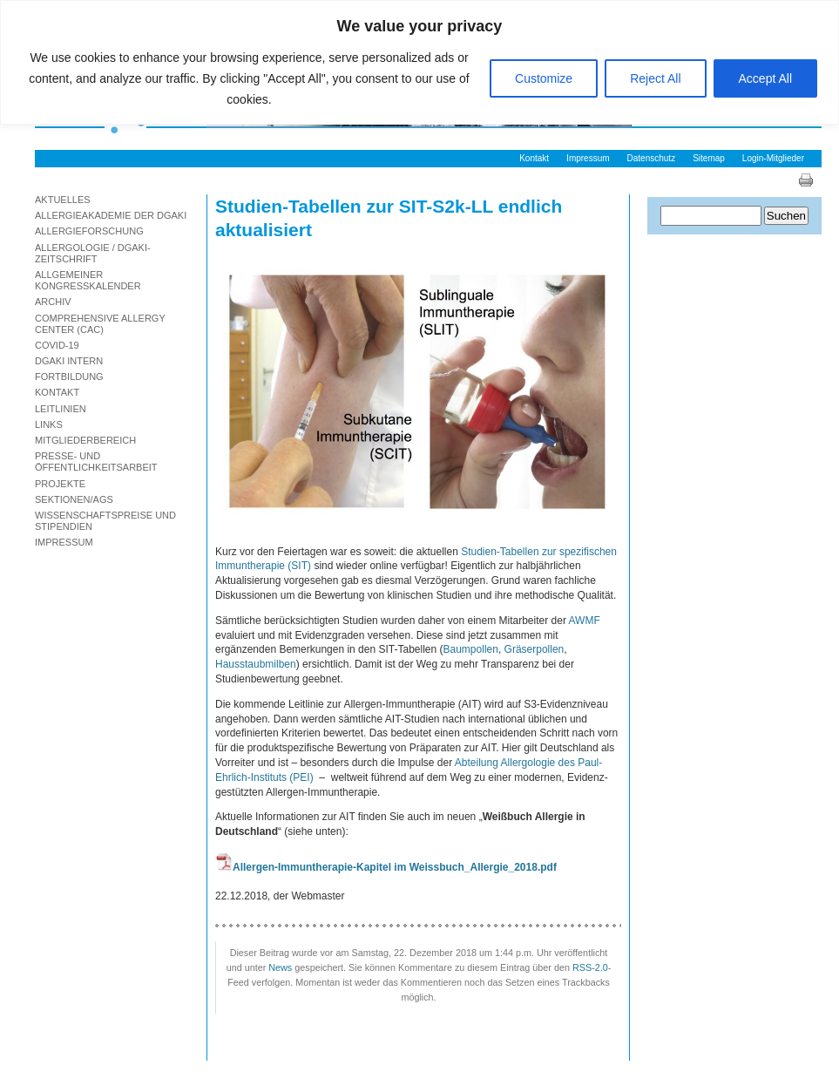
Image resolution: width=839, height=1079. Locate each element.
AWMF (584, 620)
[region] (419, 62)
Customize (543, 78)
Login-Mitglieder (773, 158)
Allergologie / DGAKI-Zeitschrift (93, 253)
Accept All (765, 78)
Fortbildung (69, 376)
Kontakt (534, 158)
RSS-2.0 (590, 967)
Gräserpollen (534, 649)
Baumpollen (470, 649)
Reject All (655, 78)
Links (49, 424)
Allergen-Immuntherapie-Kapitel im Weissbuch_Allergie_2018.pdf (395, 867)
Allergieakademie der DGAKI (110, 215)
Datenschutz (651, 158)
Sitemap (709, 158)
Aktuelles (63, 199)
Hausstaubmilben (255, 664)
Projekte (60, 483)
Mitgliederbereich (85, 440)
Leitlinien (60, 409)
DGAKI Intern (69, 361)
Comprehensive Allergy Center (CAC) (100, 324)
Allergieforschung (89, 231)
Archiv (53, 301)
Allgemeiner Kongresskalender (88, 280)
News (280, 967)
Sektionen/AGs (74, 499)
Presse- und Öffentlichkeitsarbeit (96, 461)
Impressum (587, 158)
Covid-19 (57, 345)
